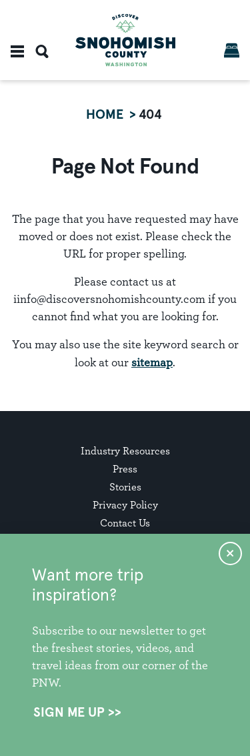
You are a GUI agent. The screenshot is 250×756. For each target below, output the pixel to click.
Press (125, 468)
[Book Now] (231, 50)
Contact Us (125, 522)
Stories (125, 486)
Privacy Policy (125, 504)
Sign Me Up (69, 712)
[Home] (125, 40)
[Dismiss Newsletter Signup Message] (230, 553)
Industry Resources (125, 450)
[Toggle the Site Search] (42, 51)
